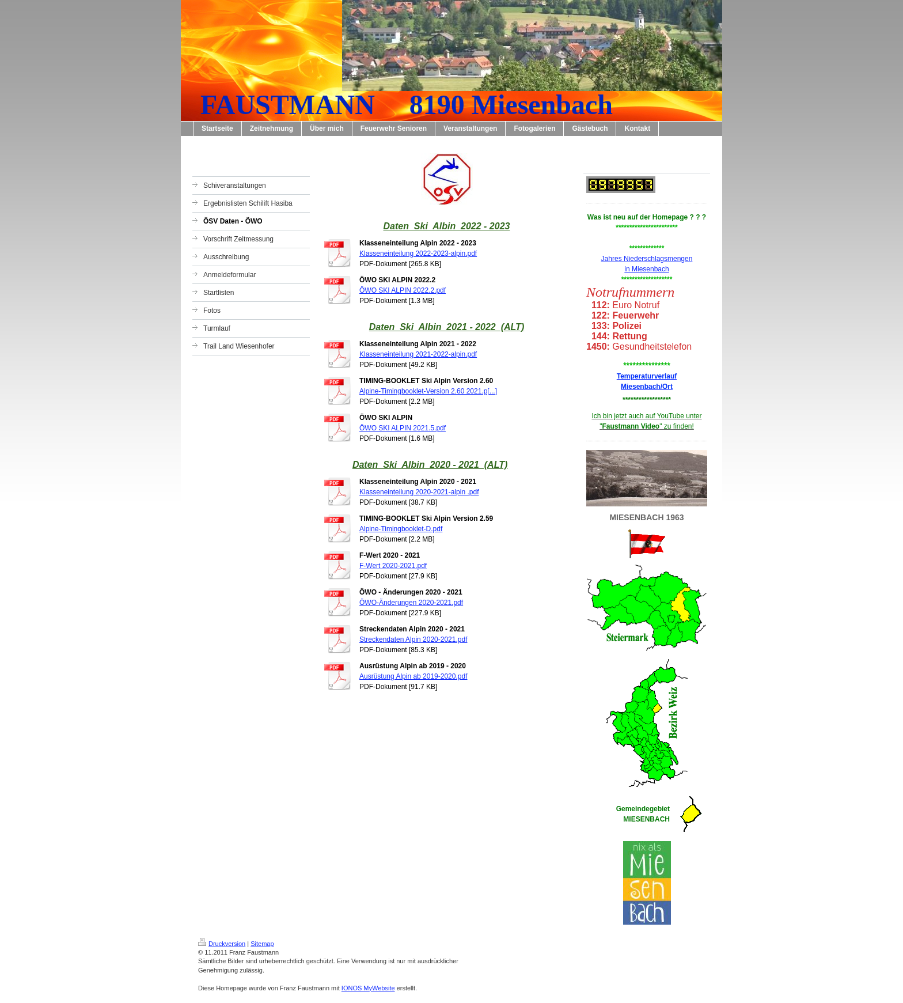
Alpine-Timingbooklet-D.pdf (400, 529)
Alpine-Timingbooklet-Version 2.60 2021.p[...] (428, 391)
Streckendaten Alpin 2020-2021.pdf (413, 639)
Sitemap (262, 943)
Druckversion (221, 943)
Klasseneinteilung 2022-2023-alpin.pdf (418, 253)
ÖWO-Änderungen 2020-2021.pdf (411, 603)
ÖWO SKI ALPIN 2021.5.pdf (402, 428)
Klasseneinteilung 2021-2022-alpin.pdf (418, 354)
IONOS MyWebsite (368, 988)
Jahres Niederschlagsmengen (647, 259)
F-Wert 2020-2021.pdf (393, 566)
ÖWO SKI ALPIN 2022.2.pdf (402, 290)
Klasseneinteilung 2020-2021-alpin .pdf (419, 492)
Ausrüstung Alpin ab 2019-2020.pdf (413, 676)
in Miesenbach (646, 269)
